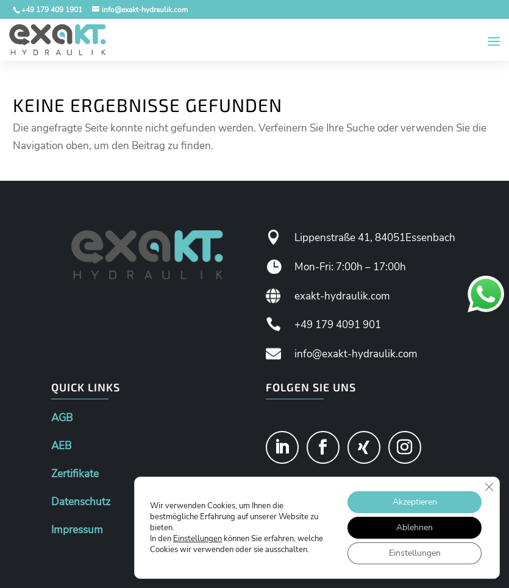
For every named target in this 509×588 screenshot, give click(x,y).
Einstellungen (197, 538)
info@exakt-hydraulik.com (356, 354)
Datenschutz (80, 502)
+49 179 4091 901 (337, 325)
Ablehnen (414, 527)
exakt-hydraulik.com (342, 296)
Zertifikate (75, 474)
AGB (62, 418)
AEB (61, 446)
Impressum (77, 530)
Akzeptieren (415, 502)
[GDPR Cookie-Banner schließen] (489, 487)
